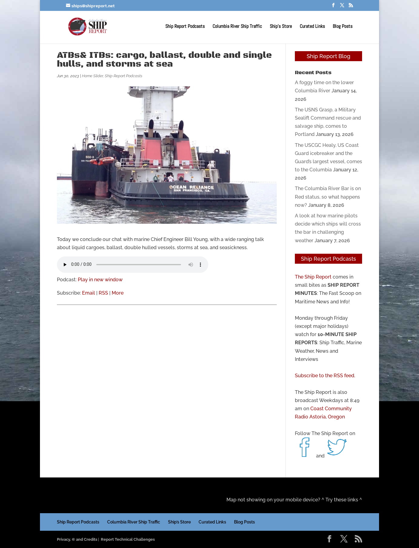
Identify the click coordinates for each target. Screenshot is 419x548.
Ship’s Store (281, 26)
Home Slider (92, 76)
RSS (103, 293)
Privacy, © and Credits (77, 539)
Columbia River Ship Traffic (237, 26)
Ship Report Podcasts (185, 26)
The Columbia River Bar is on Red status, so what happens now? (328, 197)
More (118, 293)
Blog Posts (342, 26)
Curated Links (312, 26)
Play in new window (100, 279)
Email (88, 293)
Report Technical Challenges (128, 539)
